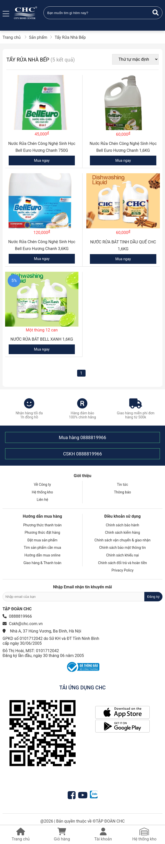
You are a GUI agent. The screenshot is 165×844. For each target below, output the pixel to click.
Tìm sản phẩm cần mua (42, 547)
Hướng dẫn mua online (42, 555)
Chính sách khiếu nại (122, 555)
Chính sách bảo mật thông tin (122, 547)
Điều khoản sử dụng (122, 516)
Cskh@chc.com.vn (26, 623)
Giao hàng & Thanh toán (42, 563)
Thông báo (122, 492)
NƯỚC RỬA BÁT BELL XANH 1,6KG (41, 339)
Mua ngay (42, 160)
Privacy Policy (122, 570)
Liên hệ (42, 500)
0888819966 (93, 437)
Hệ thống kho (42, 492)
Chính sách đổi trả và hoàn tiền (122, 563)
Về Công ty (42, 484)
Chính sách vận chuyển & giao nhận (122, 540)
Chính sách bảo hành (122, 525)
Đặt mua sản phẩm (42, 540)
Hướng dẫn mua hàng (42, 516)
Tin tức (122, 484)
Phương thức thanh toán (42, 525)
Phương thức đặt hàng (42, 532)
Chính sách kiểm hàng (122, 532)
